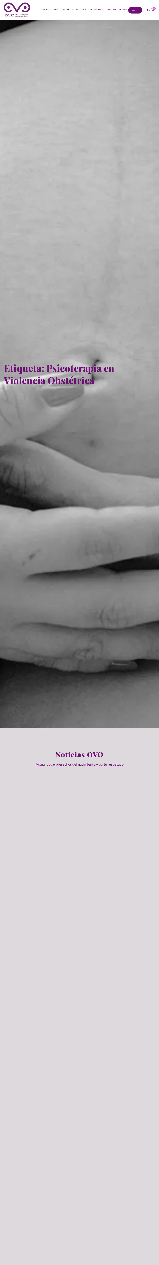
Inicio (45, 10)
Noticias (111, 10)
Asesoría (81, 10)
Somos (55, 10)
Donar (123, 10)
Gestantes (67, 10)
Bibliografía (96, 10)
